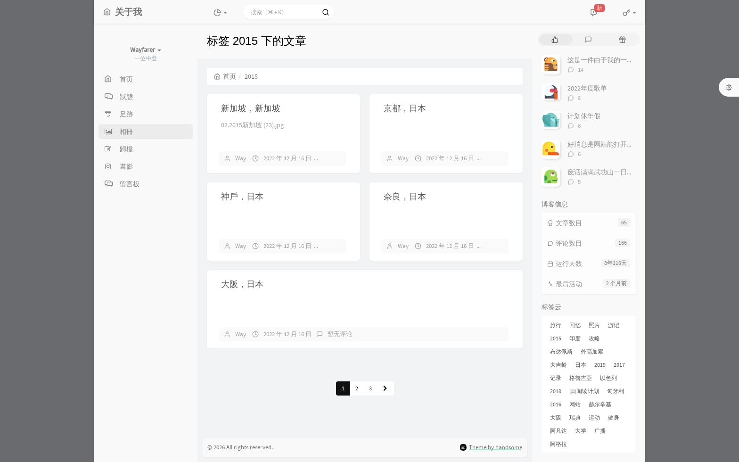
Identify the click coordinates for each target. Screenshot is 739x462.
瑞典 (575, 417)
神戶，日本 (242, 196)
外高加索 (592, 351)
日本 (580, 364)
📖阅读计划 (584, 391)
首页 (225, 76)
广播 (600, 430)
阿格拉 (558, 443)
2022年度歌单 (587, 88)
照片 (594, 325)
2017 (619, 364)
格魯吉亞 (580, 377)
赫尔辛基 (600, 404)
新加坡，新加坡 (250, 108)
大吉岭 (558, 364)
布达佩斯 (561, 351)
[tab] (555, 39)
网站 (575, 404)
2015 (555, 338)
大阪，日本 (242, 284)
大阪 (555, 417)
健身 (613, 417)
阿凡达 (558, 430)
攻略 (594, 338)
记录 (555, 377)
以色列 (608, 377)
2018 (555, 391)
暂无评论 (340, 158)
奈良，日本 (405, 196)
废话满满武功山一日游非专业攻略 (616, 172)
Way (240, 158)
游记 (613, 325)
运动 (594, 417)
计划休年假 (583, 116)
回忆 (575, 325)
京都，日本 (405, 108)
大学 (580, 430)
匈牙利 (615, 391)
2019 (600, 364)
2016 (555, 404)
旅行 (555, 325)
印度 (575, 338)
